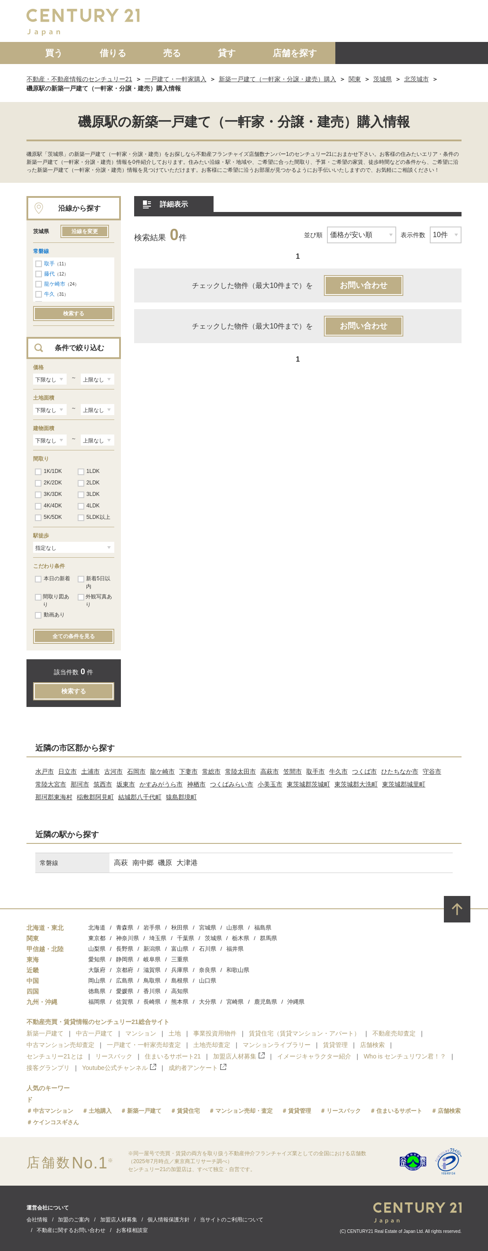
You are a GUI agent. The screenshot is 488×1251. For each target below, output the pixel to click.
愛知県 (96, 959)
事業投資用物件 (214, 1033)
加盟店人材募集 (239, 1056)
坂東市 (125, 784)
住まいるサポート (399, 1110)
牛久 (49, 294)
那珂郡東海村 (53, 797)
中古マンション (53, 1110)
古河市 (113, 771)
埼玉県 (157, 938)
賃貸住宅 (188, 1110)
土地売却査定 (211, 1044)
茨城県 (382, 79)
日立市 (67, 771)
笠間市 (292, 771)
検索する (73, 313)
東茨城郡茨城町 (308, 784)
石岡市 (136, 771)
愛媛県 (124, 991)
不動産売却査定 (394, 1033)
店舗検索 (372, 1044)
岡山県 (96, 980)
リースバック (113, 1056)
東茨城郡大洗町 (356, 784)
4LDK (89, 506)
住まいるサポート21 (173, 1056)
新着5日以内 (94, 582)
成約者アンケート (197, 1067)
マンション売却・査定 (244, 1110)
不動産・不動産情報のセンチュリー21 (79, 79)
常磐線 (41, 251)
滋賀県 (152, 970)
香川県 (152, 991)
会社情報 (37, 1220)
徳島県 (96, 991)
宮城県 (207, 927)
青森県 (124, 927)
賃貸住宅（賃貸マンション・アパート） (304, 1033)
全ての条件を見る (74, 636)
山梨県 (96, 948)
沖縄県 (295, 1001)
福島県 (262, 927)
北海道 (96, 927)
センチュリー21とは (54, 1056)
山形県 (235, 927)
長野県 (124, 948)
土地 (175, 1033)
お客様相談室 (132, 1230)
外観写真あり (95, 600)
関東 (355, 79)
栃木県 (240, 938)
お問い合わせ (363, 285)
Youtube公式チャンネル (119, 1067)
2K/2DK (48, 483)
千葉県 (185, 938)
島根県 (179, 980)
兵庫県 (179, 970)
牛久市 (338, 771)
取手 (49, 264)
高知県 (179, 991)
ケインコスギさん (56, 1122)
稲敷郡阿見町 (95, 797)
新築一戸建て (45, 1033)
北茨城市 (416, 79)
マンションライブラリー (277, 1044)
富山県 (179, 948)
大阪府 (96, 970)
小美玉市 (270, 784)
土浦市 (90, 771)
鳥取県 (152, 980)
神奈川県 (127, 938)
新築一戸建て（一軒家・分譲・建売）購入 (277, 79)
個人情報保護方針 (168, 1220)
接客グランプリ (48, 1067)
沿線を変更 (84, 231)
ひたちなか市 (399, 771)
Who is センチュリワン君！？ (405, 1056)
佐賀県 (124, 1001)
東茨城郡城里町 (403, 784)
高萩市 (269, 771)
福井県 (235, 948)
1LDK (89, 471)
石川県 (207, 948)
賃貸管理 (335, 1044)
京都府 (124, 970)
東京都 (96, 938)
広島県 (124, 980)
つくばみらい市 (231, 784)
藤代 (49, 274)
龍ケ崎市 (54, 284)
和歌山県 (237, 970)
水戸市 (44, 771)
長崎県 (152, 1001)
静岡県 (124, 959)
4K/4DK (48, 506)
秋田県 (179, 927)
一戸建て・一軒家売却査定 (144, 1044)
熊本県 (179, 1001)
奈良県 (207, 970)
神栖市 (196, 784)
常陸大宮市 (50, 784)
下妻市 (188, 771)
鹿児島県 (265, 1001)
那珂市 (80, 784)
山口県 (207, 980)
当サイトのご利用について (231, 1220)
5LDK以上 (94, 517)
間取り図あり (52, 600)
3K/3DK (48, 494)
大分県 (207, 1001)
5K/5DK (48, 517)
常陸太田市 (240, 771)
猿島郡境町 (181, 797)
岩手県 (152, 927)
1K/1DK (48, 471)
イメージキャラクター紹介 (314, 1056)
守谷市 (432, 771)
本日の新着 (52, 578)
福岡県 (96, 1001)
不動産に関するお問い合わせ (71, 1230)
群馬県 (268, 938)
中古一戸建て (94, 1033)
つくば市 (364, 771)
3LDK (89, 494)
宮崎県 (235, 1001)
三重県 (179, 959)
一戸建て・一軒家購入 (175, 79)
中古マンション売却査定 (60, 1044)
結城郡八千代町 (139, 797)
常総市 (211, 771)
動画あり (50, 615)
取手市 (315, 771)
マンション (140, 1033)
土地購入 (100, 1110)
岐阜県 (152, 959)
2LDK (89, 483)
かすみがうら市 (161, 784)
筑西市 (103, 784)
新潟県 (152, 948)
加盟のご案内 (74, 1220)
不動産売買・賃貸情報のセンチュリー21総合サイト (97, 1021)
